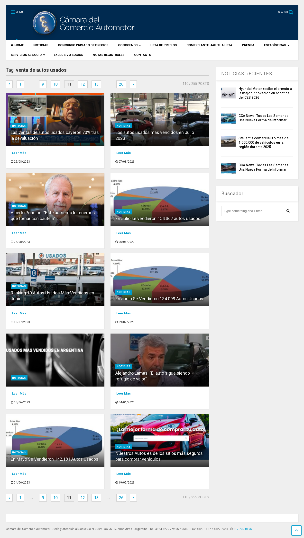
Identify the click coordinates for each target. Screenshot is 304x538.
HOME (17, 45)
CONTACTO (142, 55)
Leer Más (19, 153)
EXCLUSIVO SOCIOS (68, 55)
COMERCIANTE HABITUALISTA (209, 45)
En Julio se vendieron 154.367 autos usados (157, 218)
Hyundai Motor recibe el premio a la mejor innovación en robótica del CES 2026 (265, 93)
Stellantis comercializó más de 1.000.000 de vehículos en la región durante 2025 (263, 142)
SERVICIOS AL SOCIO (28, 55)
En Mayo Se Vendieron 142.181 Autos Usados (54, 459)
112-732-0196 (242, 529)
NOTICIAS (40, 45)
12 (83, 84)
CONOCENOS (129, 45)
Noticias (19, 125)
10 (55, 84)
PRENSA (248, 45)
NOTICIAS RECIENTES (246, 74)
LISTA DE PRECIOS (163, 45)
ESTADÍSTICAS (277, 45)
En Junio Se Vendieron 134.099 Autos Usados (159, 298)
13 (96, 84)
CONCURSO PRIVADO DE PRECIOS (83, 45)
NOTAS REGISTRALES (108, 55)
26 (121, 84)
